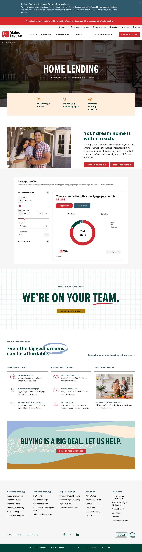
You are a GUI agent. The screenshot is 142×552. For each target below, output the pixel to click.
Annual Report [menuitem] (118, 509)
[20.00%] (41, 213)
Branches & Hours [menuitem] (93, 500)
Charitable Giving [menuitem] (93, 511)
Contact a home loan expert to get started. (110, 355)
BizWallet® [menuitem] (38, 496)
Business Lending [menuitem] (40, 504)
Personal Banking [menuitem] (16, 491)
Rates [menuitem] (70, 548)
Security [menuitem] (115, 517)
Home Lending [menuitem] (13, 511)
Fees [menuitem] (80, 548)
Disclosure (59, 256)
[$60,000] (30, 213)
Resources (75, 27)
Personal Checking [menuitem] (15, 496)
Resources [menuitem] (117, 491)
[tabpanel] (88, 233)
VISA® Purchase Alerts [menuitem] (68, 507)
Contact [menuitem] (89, 504)
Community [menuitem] (90, 507)
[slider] (33, 206)
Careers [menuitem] (89, 515)
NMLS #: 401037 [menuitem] (57, 548)
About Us (63, 27)
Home (4, 42)
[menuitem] (31, 34)
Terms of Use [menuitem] (107, 548)
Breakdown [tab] (72, 214)
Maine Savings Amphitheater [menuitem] (118, 497)
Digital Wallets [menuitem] (65, 504)
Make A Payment (99, 27)
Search (136, 27)
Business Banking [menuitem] (42, 491)
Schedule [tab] (104, 214)
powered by (113, 252)
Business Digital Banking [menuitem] (69, 500)
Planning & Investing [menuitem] (15, 507)
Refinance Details (122, 165)
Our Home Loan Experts (71, 311)
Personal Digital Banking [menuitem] (69, 496)
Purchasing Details (96, 165)
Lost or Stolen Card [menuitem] (120, 520)
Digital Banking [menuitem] (67, 491)
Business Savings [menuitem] (40, 500)
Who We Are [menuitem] (91, 496)
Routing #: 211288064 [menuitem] (38, 548)
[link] (45, 104)
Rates (86, 27)
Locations (114, 27)
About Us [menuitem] (90, 491)
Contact (125, 27)
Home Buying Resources (71, 451)
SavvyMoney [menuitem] (117, 513)
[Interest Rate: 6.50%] (31, 235)
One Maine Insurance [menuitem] (16, 515)
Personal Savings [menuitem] (14, 500)
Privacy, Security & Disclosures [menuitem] (119, 503)
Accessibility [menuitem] (92, 548)
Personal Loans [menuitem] (13, 504)
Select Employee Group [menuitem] (42, 514)
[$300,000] (36, 201)
